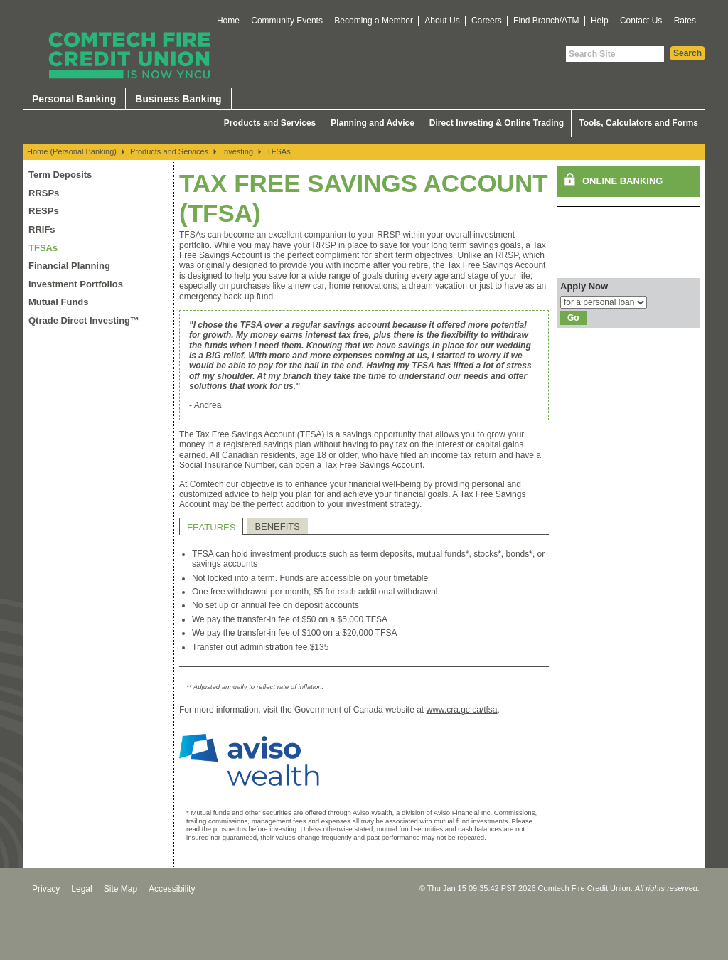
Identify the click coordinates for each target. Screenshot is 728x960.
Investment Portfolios (75, 284)
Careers (486, 21)
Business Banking (178, 99)
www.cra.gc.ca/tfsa (462, 710)
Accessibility (172, 889)
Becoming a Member (373, 21)
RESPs (43, 211)
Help (600, 21)
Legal (81, 889)
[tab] (211, 526)
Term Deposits (60, 174)
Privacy (46, 889)
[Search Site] (615, 54)
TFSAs (279, 151)
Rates (685, 21)
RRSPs (43, 193)
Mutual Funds (58, 302)
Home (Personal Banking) (72, 151)
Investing (237, 151)
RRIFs (41, 229)
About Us (441, 21)
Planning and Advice (372, 123)
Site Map (120, 889)
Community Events (287, 21)
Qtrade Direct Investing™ (83, 320)
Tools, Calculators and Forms (638, 123)
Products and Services (270, 123)
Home (228, 21)
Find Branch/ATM (546, 21)
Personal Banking (74, 99)
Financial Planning (69, 265)
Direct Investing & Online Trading (496, 123)
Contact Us (641, 21)
